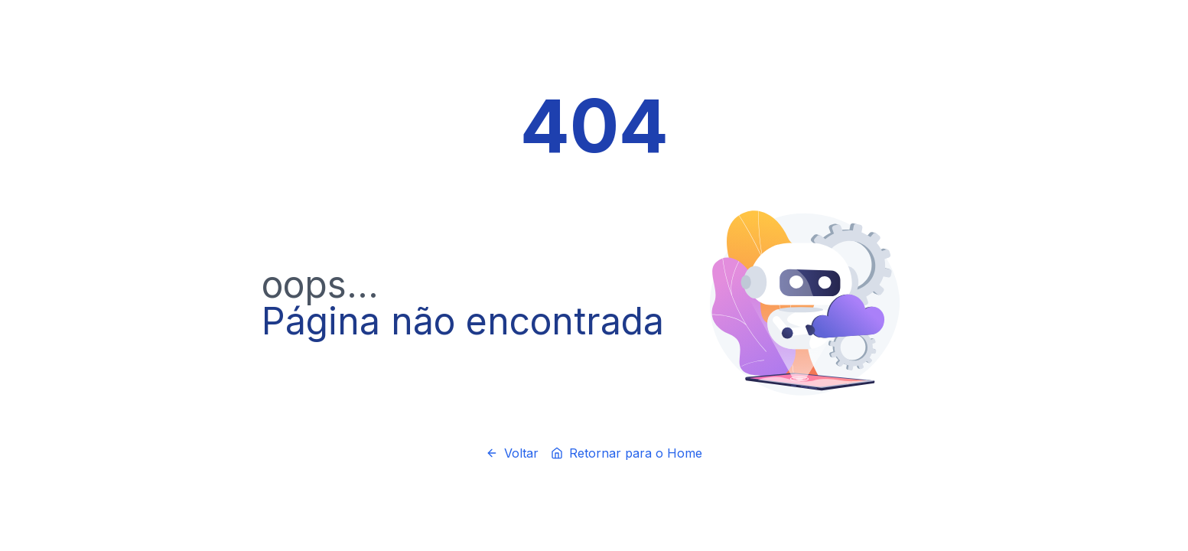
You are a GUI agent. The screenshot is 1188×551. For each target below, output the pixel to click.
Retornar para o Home (626, 453)
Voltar (512, 453)
